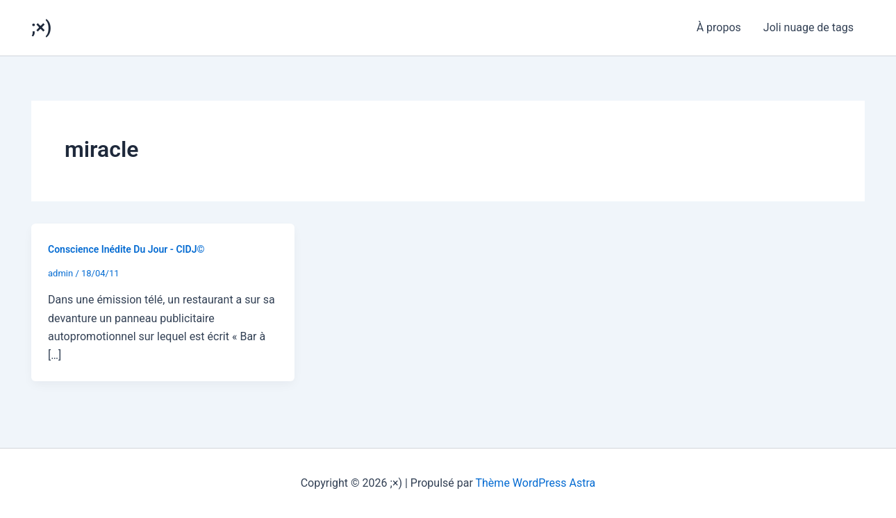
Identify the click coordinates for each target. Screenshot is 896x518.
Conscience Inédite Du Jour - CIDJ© (126, 249)
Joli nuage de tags (808, 27)
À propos (719, 27)
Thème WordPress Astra (536, 483)
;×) (41, 27)
